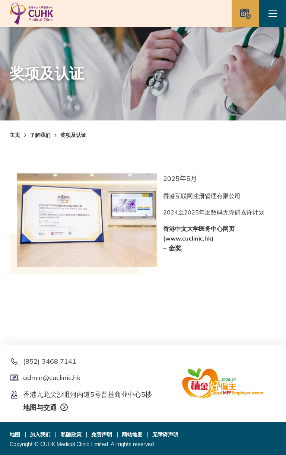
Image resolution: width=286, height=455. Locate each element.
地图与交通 (40, 407)
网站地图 (132, 434)
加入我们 (40, 434)
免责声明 (101, 434)
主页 (15, 135)
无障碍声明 (165, 434)
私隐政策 (71, 434)
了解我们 (40, 135)
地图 (15, 434)
